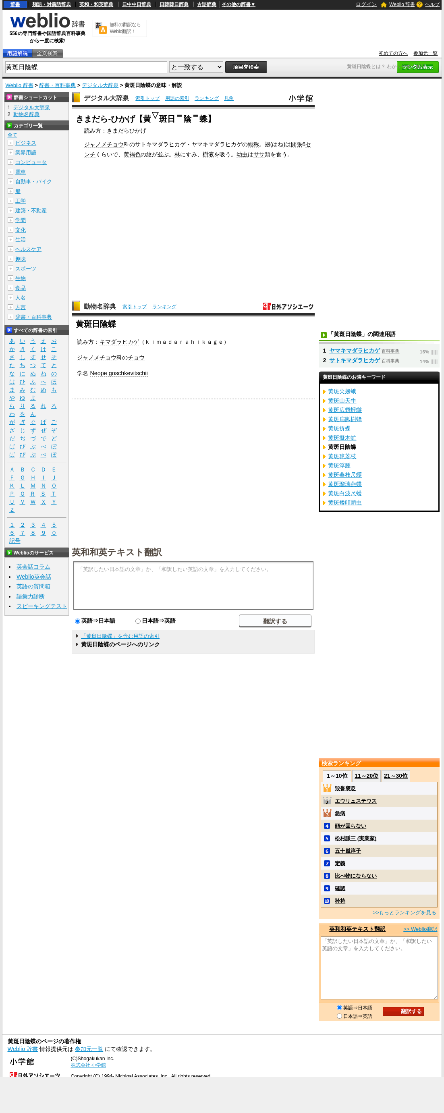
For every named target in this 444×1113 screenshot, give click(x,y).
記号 (15, 541)
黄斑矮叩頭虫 (345, 502)
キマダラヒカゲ (119, 341)
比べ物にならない (356, 876)
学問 (20, 220)
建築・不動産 (31, 211)
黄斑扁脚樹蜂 (345, 419)
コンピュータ (31, 162)
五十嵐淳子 (348, 851)
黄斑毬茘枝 (342, 456)
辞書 (15, 4)
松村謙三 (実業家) (355, 838)
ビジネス (25, 143)
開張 (296, 144)
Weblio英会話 (34, 576)
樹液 (208, 154)
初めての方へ (393, 53)
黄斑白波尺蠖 (345, 493)
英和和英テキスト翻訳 (117, 552)
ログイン (366, 4)
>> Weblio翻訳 (420, 929)
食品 (20, 288)
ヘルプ (432, 4)
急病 (340, 813)
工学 (20, 201)
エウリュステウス (356, 801)
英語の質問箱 (33, 586)
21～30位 (396, 775)
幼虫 (242, 154)
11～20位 (366, 775)
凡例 (229, 98)
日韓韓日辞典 (174, 4)
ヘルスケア (28, 249)
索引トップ (147, 98)
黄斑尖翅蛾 (342, 391)
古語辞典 (206, 4)
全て (12, 135)
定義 (340, 863)
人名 (20, 298)
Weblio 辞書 (402, 4)
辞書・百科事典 (57, 85)
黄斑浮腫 (339, 465)
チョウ (136, 357)
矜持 (340, 901)
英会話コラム (33, 566)
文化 (20, 230)
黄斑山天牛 (342, 400)
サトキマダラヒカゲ (354, 360)
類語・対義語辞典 (51, 4)
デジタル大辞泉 (100, 85)
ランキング (207, 98)
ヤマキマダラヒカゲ (354, 350)
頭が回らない (350, 826)
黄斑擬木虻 (342, 437)
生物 (20, 278)
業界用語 (25, 153)
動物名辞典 (100, 306)
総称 (253, 144)
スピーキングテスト (42, 606)
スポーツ (25, 269)
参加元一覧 (425, 53)
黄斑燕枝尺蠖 (345, 474)
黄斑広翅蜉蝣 (345, 410)
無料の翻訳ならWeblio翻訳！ (125, 28)
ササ (259, 154)
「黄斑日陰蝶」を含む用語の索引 (120, 636)
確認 (340, 888)
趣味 (20, 259)
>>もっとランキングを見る (404, 913)
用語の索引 (177, 98)
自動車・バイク (33, 182)
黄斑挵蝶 (339, 428)
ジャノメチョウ (104, 144)
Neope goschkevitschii (118, 373)
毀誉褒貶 (345, 788)
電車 (20, 172)
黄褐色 (132, 154)
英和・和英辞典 (96, 4)
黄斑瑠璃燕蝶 (345, 484)
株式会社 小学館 (88, 1065)
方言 (20, 307)
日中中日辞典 (136, 4)
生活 (20, 240)
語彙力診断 (31, 596)
